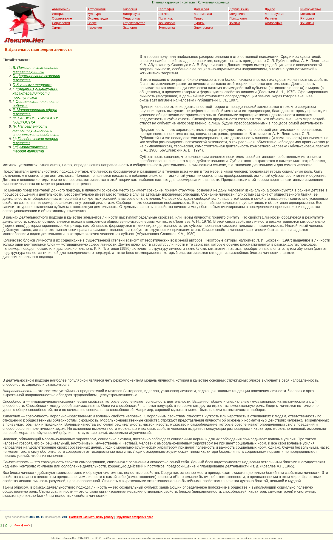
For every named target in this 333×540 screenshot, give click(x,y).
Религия (271, 18)
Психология (238, 18)
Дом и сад (201, 9)
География (166, 9)
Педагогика (131, 18)
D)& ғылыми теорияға (32, 85)
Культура (94, 14)
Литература (131, 14)
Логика (163, 14)
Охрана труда (97, 18)
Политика (165, 18)
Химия (57, 27)
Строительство (134, 23)
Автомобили (61, 9)
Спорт (91, 23)
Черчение (94, 27)
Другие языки (239, 9)
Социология (61, 23)
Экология (130, 27)
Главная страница (165, 2)
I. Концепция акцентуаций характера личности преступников (35, 93)
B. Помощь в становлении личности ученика (35, 70)
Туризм (199, 23)
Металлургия (274, 14)
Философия (273, 23)
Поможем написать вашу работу (91, 517)
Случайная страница (213, 2)
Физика (234, 23)
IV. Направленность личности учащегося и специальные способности (36, 130)
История (58, 14)
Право (198, 18)
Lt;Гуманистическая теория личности (30, 149)
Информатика (310, 9)
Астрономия (96, 9)
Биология (130, 9)
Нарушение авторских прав (134, 517)
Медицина (237, 14)
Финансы (307, 23)
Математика (203, 14)
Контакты (188, 2)
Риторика (307, 18)
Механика (307, 14)
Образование (62, 18)
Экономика (166, 27)
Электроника (203, 27)
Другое (270, 9)
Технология (166, 23)
